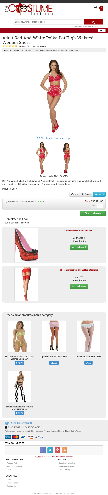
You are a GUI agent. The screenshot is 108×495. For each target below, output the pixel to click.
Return (99, 194)
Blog (9, 479)
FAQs (9, 470)
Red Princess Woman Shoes (79, 231)
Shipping (86, 194)
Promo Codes (12, 483)
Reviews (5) (24, 46)
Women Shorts (27, 50)
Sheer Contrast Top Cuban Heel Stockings (79, 270)
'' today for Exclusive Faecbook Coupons (54, 457)
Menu (102, 30)
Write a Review (39, 46)
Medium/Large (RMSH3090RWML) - (24, 201)
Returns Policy (12, 463)
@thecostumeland (21, 422)
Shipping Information (67, 463)
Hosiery (16, 50)
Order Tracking (64, 470)
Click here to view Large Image (54, 138)
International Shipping (67, 466)
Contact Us (11, 486)
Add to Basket (93, 213)
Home (7, 50)
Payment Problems (14, 466)
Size (74, 194)
